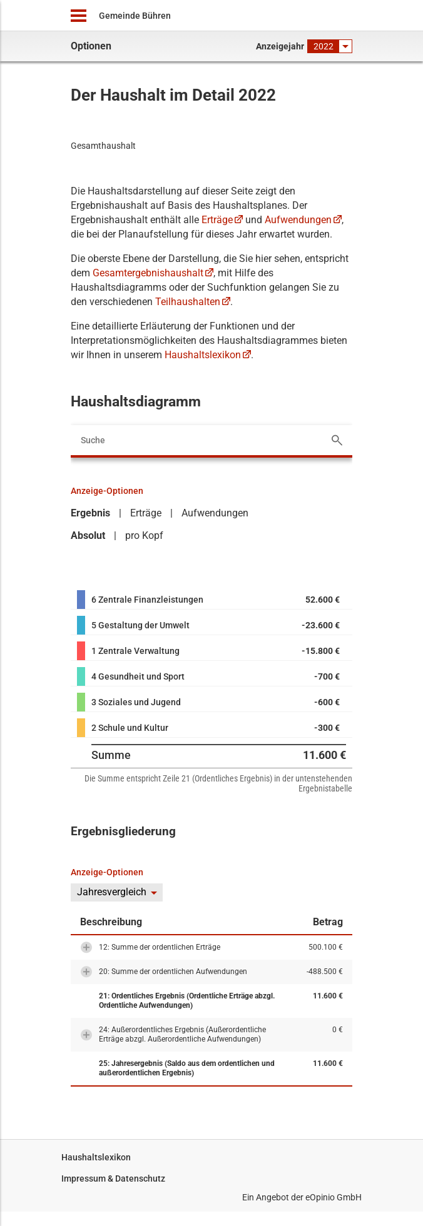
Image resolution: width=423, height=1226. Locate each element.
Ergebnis (90, 513)
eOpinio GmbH (333, 1197)
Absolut (88, 535)
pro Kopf (144, 535)
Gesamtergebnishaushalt (148, 273)
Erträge (217, 220)
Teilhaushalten (187, 302)
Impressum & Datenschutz (113, 1178)
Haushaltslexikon (203, 355)
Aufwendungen (298, 220)
